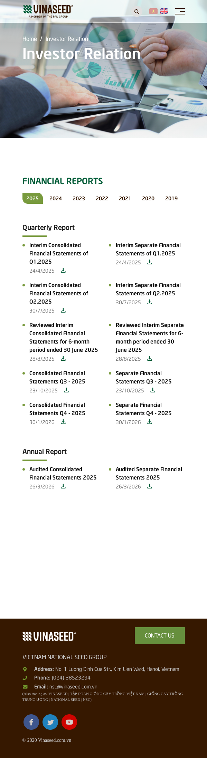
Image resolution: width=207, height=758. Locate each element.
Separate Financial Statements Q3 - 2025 (144, 377)
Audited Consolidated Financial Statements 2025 (63, 473)
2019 (171, 197)
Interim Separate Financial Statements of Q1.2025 (148, 248)
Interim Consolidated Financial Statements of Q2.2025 (58, 293)
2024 (55, 197)
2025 (32, 197)
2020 (148, 197)
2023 (79, 197)
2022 (102, 197)
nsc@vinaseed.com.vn (73, 686)
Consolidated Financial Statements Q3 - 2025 (57, 377)
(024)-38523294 (71, 677)
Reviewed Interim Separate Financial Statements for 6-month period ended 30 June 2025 (150, 336)
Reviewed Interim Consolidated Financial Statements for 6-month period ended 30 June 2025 (63, 336)
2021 (125, 197)
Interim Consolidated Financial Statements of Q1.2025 (58, 253)
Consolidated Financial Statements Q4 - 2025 (57, 408)
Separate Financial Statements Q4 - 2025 (144, 408)
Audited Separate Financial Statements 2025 (149, 473)
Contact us (160, 635)
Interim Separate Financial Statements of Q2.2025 (148, 288)
